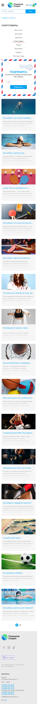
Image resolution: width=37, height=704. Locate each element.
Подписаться (18, 87)
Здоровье (18, 37)
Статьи (12, 18)
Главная (4, 18)
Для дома (18, 34)
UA (31, 5)
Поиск (30, 11)
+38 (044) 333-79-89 (7, 686)
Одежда (18, 52)
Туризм (18, 45)
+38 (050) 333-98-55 (7, 692)
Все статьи (18, 30)
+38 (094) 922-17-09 (7, 688)
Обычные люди (18, 56)
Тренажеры (18, 49)
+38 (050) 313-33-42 (7, 685)
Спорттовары (18, 41)
